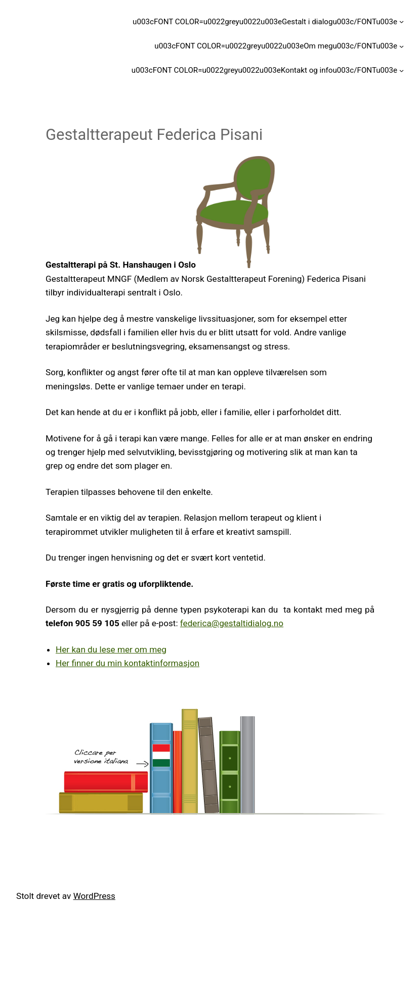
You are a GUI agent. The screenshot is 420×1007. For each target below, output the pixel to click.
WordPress (94, 896)
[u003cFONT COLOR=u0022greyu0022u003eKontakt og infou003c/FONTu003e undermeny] (401, 70)
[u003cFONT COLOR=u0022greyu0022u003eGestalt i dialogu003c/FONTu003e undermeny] (401, 21)
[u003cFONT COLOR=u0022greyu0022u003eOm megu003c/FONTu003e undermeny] (401, 45)
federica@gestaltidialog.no (231, 623)
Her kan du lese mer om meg (111, 649)
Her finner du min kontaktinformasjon (127, 663)
